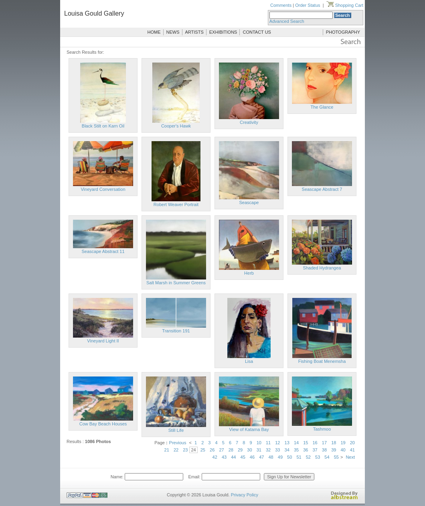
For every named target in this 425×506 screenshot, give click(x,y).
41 (352, 449)
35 (296, 449)
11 (268, 442)
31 (259, 449)
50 (289, 457)
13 (287, 442)
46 (252, 457)
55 (336, 457)
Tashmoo (322, 429)
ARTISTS (194, 32)
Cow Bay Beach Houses (103, 423)
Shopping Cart (344, 5)
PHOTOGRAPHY (343, 32)
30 (249, 449)
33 (277, 449)
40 (342, 449)
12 (277, 442)
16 (315, 442)
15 (305, 442)
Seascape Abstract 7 (322, 189)
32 (268, 449)
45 (243, 457)
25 (202, 449)
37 (315, 449)
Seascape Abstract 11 (102, 251)
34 (287, 449)
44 (233, 457)
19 (342, 442)
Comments (280, 5)
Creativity (249, 122)
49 (280, 457)
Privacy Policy (244, 494)
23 (185, 449)
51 (298, 457)
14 (296, 442)
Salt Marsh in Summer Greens (176, 282)
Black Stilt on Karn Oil (103, 125)
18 (333, 442)
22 (176, 449)
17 (324, 442)
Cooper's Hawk (176, 125)
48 (270, 457)
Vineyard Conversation (103, 189)
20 (352, 442)
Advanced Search (286, 21)
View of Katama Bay (249, 429)
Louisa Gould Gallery (94, 13)
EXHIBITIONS (223, 32)
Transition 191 (176, 330)
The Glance (322, 107)
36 (305, 449)
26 (212, 449)
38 (324, 449)
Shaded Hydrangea (322, 267)
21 (166, 449)
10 (259, 442)
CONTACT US (257, 32)
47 (261, 457)
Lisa (249, 361)
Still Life (176, 430)
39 (333, 449)
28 (231, 449)
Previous (177, 442)
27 (221, 449)
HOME (154, 32)
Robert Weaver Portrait (176, 204)
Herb (249, 273)
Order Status (307, 5)
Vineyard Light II (103, 340)
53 (317, 457)
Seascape (249, 202)
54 (326, 457)
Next (350, 457)
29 (240, 449)
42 (214, 457)
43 (224, 457)
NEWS (173, 32)
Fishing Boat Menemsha (322, 361)
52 (308, 457)
